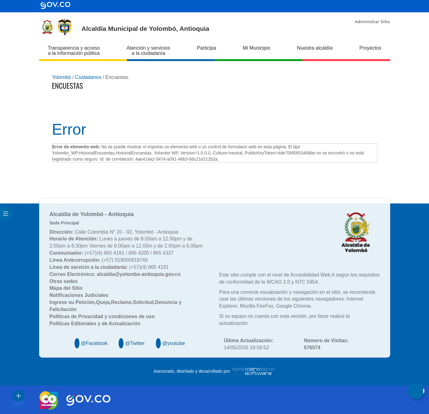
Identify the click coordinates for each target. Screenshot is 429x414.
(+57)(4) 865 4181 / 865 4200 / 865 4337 (112, 253)
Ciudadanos (88, 77)
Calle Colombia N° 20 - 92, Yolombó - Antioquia (114, 232)
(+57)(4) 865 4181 (109, 267)
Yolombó (61, 77)
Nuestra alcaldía (315, 48)
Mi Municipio (256, 48)
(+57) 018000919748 (99, 260)
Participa (206, 48)
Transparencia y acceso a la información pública (74, 50)
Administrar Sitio (372, 21)
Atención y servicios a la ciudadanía (148, 50)
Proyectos (370, 48)
